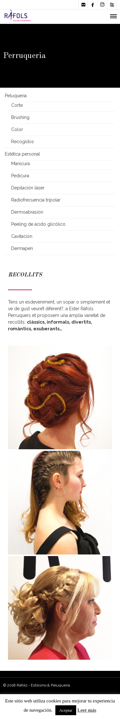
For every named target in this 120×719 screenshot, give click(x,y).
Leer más (86, 710)
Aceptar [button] (65, 710)
